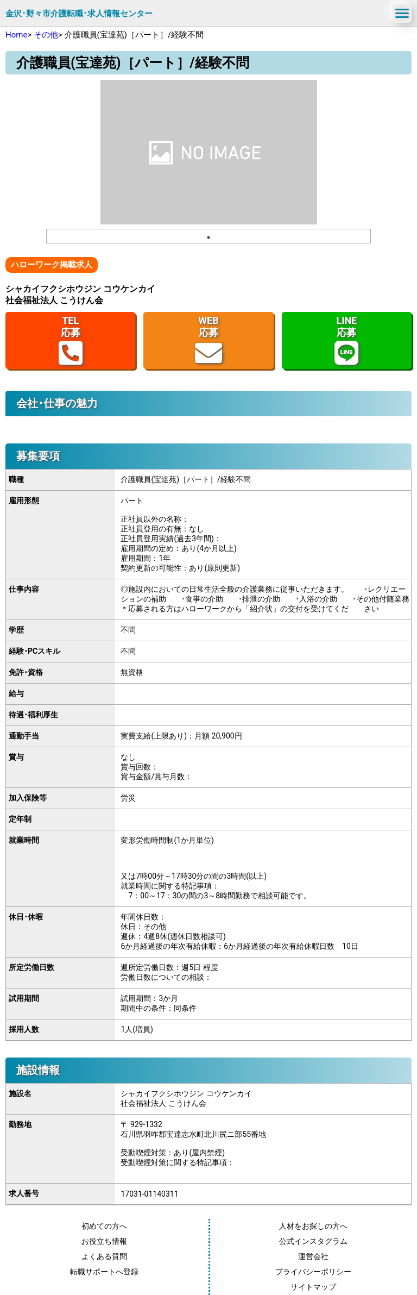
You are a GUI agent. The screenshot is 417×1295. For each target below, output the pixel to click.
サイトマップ (313, 1287)
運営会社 (313, 1256)
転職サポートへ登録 (104, 1271)
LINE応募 (346, 340)
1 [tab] (208, 237)
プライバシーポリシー (313, 1271)
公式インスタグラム (313, 1241)
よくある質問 (104, 1256)
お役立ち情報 (104, 1241)
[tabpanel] (208, 152)
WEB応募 (208, 340)
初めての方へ (104, 1226)
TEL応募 (71, 340)
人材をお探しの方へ (313, 1226)
